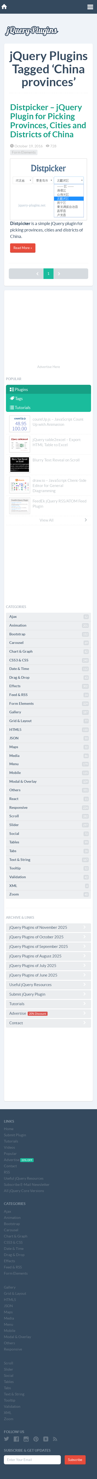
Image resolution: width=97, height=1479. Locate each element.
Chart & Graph (49, 651)
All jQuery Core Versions (24, 1191)
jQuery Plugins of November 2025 (48, 927)
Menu (49, 764)
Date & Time (49, 669)
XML (49, 886)
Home (8, 1129)
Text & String (49, 860)
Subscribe (75, 1460)
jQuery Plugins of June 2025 (48, 975)
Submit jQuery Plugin (48, 994)
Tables (49, 842)
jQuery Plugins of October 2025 (48, 936)
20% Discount (37, 1013)
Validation (49, 877)
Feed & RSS (49, 695)
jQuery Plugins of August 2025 (48, 956)
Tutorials (20, 407)
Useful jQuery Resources (48, 984)
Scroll (49, 816)
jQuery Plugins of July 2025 (48, 965)
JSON (49, 738)
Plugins (19, 389)
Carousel (49, 643)
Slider (49, 825)
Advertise (48, 1013)
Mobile (49, 773)
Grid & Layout (49, 721)
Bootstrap (49, 634)
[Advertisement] (48, 328)
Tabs (49, 851)
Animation (49, 625)
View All (64, 520)
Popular (10, 1154)
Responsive (49, 807)
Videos (9, 1147)
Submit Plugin (15, 1135)
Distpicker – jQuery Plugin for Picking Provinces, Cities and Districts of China (48, 120)
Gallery (49, 712)
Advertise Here (48, 367)
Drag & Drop (49, 677)
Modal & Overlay (49, 781)
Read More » (22, 248)
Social (49, 834)
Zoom (49, 894)
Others (49, 790)
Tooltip (49, 868)
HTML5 (49, 729)
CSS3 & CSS (49, 660)
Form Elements (24, 152)
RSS (7, 1172)
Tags (16, 398)
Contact (48, 1022)
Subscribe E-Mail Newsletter (27, 1184)
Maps (49, 747)
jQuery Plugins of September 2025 (48, 946)
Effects (49, 686)
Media (49, 756)
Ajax (49, 616)
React (49, 799)
